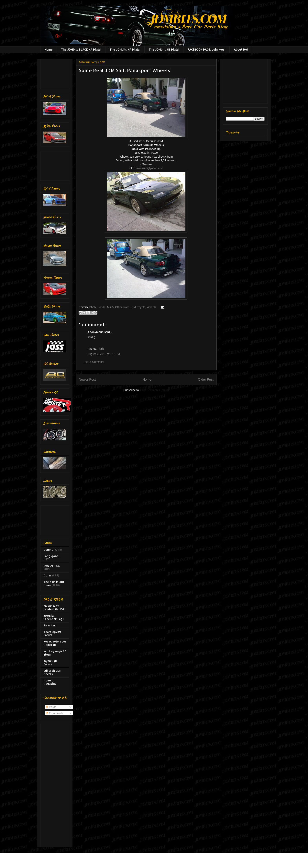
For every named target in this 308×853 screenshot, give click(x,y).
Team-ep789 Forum (52, 633)
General (48, 549)
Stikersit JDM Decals (52, 672)
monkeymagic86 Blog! (54, 653)
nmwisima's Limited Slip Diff (54, 607)
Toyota (141, 307)
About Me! (241, 49)
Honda (101, 307)
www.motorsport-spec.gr (54, 643)
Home (48, 49)
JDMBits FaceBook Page (53, 617)
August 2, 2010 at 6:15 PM (104, 354)
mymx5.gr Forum (50, 662)
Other (118, 307)
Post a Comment (94, 361)
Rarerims (49, 625)
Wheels (151, 307)
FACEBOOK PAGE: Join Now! (206, 49)
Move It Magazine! (50, 682)
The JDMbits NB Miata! (164, 49)
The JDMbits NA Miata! (125, 49)
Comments (54, 713)
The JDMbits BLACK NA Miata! (81, 49)
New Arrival (51, 565)
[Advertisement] (55, 73)
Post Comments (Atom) (154, 390)
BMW (92, 307)
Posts (51, 707)
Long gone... (51, 556)
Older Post (206, 379)
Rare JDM (129, 307)
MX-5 (110, 307)
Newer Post (87, 379)
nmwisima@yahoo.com (149, 168)
